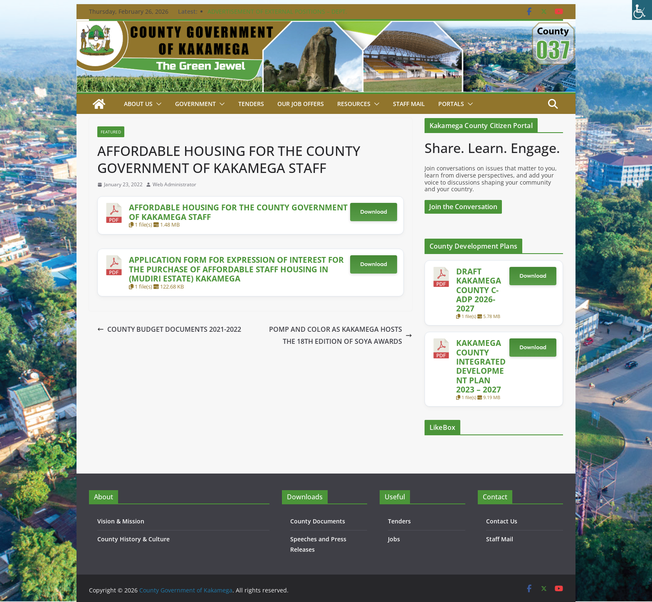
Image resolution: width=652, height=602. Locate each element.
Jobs (394, 539)
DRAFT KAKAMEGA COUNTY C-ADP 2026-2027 (478, 290)
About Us (138, 104)
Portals (451, 104)
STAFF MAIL (409, 104)
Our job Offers (300, 104)
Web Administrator (174, 185)
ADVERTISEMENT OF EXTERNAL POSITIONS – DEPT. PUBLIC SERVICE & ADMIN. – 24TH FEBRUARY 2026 (277, 15)
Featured (111, 132)
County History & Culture (133, 539)
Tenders (251, 104)
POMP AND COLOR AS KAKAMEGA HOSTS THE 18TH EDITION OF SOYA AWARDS (340, 335)
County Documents (317, 521)
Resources (353, 104)
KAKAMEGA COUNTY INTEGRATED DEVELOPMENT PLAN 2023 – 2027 (481, 366)
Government (195, 104)
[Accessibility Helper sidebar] (642, 10)
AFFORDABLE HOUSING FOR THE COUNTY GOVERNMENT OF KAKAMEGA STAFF (238, 212)
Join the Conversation (463, 206)
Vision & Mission (120, 521)
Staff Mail (499, 539)
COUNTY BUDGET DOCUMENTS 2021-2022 (169, 329)
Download (373, 211)
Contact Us (501, 521)
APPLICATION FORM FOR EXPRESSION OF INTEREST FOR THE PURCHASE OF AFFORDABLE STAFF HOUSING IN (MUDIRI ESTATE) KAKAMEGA (236, 269)
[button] (157, 104)
